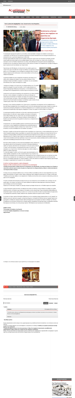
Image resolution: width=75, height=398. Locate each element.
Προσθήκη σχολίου (8, 355)
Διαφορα (60, 17)
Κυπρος (37, 17)
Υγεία (33, 17)
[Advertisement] (51, 11)
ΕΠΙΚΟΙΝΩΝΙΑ (10, 1)
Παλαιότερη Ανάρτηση (44, 334)
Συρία (24, 322)
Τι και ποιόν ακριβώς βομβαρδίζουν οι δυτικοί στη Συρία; (16, 246)
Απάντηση (9, 351)
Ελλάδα (12, 17)
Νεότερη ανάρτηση (7, 334)
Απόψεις (28, 17)
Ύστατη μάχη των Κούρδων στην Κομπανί (12, 244)
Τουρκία (27, 322)
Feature (31, 322)
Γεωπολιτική (53, 17)
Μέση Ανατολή (19, 322)
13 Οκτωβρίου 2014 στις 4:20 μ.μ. (41, 344)
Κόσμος (22, 17)
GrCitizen (8, 247)
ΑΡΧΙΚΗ (4, 1)
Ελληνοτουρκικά (45, 17)
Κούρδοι (14, 322)
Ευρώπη (17, 17)
